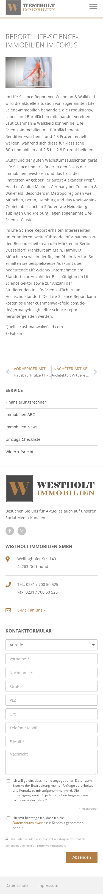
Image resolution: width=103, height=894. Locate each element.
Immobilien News (21, 426)
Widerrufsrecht (19, 451)
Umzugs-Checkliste (22, 439)
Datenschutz (17, 885)
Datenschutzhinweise (29, 822)
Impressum (47, 885)
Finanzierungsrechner (25, 402)
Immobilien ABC (20, 414)
